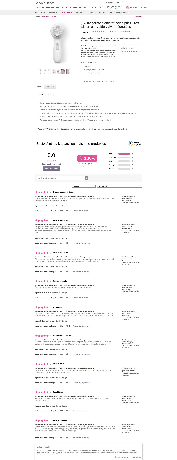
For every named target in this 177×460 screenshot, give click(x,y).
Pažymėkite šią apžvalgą (81, 211)
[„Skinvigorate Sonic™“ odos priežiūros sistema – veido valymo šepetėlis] (57, 43)
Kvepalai (102, 12)
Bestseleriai (53, 12)
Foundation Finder (63, 7)
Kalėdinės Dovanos (122, 12)
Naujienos (50, 7)
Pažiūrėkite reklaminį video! (129, 51)
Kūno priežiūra (90, 12)
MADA (75, 7)
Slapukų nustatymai (122, 457)
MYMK (100, 7)
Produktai (40, 7)
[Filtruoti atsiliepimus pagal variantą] (119, 186)
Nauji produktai (40, 12)
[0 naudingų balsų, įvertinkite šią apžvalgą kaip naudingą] (61, 211)
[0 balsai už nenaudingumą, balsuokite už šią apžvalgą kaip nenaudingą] (67, 211)
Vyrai (110, 12)
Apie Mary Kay (103, 2)
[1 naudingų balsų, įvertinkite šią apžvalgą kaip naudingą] (61, 243)
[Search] (132, 2)
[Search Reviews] (63, 178)
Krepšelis (136, 7)
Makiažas (79, 12)
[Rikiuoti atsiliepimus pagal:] (84, 186)
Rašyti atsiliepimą (125, 31)
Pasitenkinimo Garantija (114, 2)
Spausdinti (138, 16)
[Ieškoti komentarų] (86, 178)
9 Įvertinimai (113, 31)
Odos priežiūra (66, 12)
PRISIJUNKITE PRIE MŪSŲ (87, 7)
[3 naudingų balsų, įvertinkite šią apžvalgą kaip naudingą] (61, 437)
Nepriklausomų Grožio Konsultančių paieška (114, 7)
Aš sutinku (137, 457)
